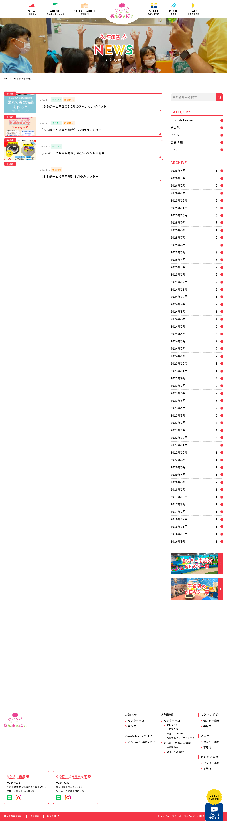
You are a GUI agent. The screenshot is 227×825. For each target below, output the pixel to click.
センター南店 (136, 725)
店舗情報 (177, 142)
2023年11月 (179, 371)
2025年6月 (178, 245)
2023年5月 (178, 401)
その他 (175, 128)
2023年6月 (178, 393)
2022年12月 (179, 438)
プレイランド (174, 729)
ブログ (173, 9)
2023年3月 (178, 415)
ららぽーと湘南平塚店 (177, 747)
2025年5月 (178, 252)
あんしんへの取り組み (141, 746)
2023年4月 (178, 408)
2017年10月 (179, 497)
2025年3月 (178, 267)
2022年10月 (179, 452)
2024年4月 (178, 334)
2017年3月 (178, 504)
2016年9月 (178, 541)
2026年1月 (178, 193)
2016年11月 (179, 527)
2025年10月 (179, 215)
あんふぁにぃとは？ (139, 740)
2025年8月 (178, 230)
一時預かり (172, 733)
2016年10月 (179, 534)
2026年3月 (178, 178)
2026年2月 (178, 186)
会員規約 (35, 820)
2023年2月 (178, 423)
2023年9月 (178, 378)
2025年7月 (178, 238)
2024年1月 (178, 356)
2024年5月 (178, 326)
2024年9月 (178, 304)
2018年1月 (178, 490)
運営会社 (53, 820)
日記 (174, 150)
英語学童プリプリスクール (181, 741)
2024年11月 (179, 289)
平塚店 (132, 730)
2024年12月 (179, 282)
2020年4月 (178, 475)
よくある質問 (193, 9)
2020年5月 (178, 467)
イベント (177, 135)
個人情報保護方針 (13, 820)
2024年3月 (178, 341)
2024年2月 (178, 349)
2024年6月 (178, 319)
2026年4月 (178, 171)
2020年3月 (178, 482)
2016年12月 (179, 519)
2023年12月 (179, 364)
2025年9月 (178, 223)
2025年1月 (178, 274)
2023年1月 (178, 430)
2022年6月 (178, 460)
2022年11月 (179, 445)
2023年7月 (178, 386)
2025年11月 (179, 208)
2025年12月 (179, 200)
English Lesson (182, 120)
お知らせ (32, 9)
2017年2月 (178, 512)
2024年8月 (178, 312)
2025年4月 (178, 260)
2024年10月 (179, 297)
